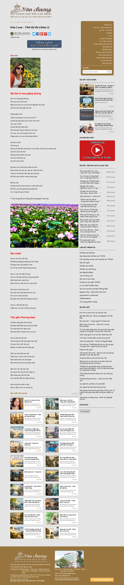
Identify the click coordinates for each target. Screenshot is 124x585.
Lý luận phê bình (105, 38)
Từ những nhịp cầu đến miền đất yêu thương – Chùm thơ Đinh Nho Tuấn (67, 444)
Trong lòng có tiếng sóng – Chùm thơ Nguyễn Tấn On (32, 429)
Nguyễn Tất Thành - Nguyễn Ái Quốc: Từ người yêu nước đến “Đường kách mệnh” (104, 86)
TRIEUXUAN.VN (85, 298)
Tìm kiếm (86, 68)
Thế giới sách (107, 49)
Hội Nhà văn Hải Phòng (88, 269)
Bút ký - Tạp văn (106, 30)
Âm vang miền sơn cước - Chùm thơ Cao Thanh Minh (68, 458)
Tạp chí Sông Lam (86, 276)
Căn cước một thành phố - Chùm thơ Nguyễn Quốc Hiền (68, 473)
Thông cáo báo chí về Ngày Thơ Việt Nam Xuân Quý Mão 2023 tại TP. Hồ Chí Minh (104, 112)
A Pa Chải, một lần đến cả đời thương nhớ (95, 338)
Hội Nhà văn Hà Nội (86, 266)
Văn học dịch (107, 63)
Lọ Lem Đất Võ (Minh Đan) (89, 285)
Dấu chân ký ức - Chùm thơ (32, 472)
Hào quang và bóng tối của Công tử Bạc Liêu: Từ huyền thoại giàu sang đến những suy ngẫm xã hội (97, 392)
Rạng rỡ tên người (86, 350)
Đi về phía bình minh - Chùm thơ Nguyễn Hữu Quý (31, 458)
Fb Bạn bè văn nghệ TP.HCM (90, 282)
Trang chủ (108, 25)
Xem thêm (75, 393)
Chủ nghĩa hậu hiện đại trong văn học (93, 387)
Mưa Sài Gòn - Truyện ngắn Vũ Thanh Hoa (95, 321)
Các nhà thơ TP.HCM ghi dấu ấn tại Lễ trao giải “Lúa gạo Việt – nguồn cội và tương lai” (96, 345)
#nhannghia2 (84, 411)
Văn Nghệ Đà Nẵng (86, 272)
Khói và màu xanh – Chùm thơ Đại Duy (68, 487)
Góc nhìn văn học (105, 55)
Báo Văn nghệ (85, 263)
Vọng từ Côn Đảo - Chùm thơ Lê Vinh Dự (67, 501)
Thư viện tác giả (105, 41)
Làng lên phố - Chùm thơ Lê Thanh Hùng (33, 487)
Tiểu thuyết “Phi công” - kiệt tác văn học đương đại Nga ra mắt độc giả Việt (97, 354)
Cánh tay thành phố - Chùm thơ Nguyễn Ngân (32, 415)
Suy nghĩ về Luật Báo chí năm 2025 (92, 384)
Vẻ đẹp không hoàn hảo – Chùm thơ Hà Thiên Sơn (67, 415)
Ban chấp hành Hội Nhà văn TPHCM (92, 256)
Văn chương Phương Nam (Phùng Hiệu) (94, 289)
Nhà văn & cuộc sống (87, 279)
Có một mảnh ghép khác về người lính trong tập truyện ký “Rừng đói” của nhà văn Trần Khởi (97, 330)
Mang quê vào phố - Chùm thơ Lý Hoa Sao (68, 530)
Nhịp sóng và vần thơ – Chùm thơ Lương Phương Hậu (68, 401)
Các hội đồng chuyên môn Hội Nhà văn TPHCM (96, 259)
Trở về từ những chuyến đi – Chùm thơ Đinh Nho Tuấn (32, 530)
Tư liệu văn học (106, 60)
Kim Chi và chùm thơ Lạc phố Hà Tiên (32, 401)
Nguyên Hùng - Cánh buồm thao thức (93, 292)
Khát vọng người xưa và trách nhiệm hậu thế (96, 335)
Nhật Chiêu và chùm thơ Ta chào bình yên (68, 515)
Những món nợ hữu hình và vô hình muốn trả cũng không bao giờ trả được (96, 362)
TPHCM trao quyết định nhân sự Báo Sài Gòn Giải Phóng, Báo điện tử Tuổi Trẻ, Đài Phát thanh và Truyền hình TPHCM (97, 368)
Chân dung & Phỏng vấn (103, 44)
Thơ (11, 22)
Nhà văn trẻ (107, 47)
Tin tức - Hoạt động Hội (102, 27)
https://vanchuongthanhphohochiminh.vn (67, 579)
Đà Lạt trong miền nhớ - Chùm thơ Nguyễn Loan (67, 429)
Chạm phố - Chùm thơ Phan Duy (31, 444)
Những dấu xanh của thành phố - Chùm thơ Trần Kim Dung (32, 501)
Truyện (109, 33)
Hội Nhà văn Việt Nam (87, 253)
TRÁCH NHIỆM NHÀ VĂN (104, 58)
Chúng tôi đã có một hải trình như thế (93, 358)
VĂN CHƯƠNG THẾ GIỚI (104, 52)
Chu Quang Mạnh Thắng (88, 302)
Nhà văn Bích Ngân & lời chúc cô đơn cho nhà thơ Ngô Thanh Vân (104, 99)
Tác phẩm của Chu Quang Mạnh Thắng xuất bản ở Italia (104, 124)
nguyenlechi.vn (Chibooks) (89, 295)
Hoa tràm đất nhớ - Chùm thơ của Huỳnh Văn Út (32, 515)
